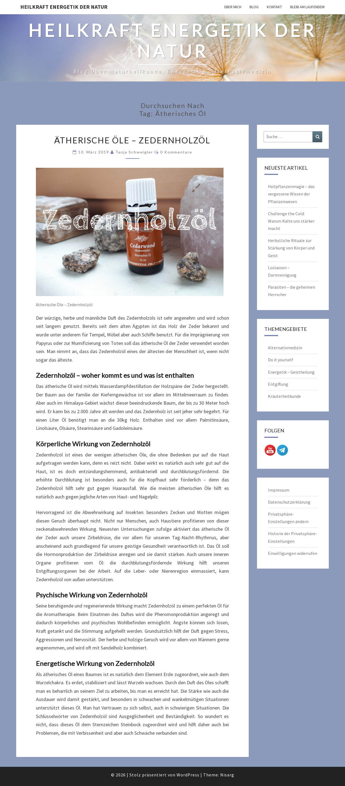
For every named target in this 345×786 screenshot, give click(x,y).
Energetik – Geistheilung (291, 372)
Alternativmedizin (285, 347)
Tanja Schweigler (134, 152)
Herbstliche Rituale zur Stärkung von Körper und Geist (291, 248)
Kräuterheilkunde (284, 396)
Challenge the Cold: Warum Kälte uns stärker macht (291, 221)
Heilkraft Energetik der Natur (64, 6)
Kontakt (274, 6)
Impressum (278, 490)
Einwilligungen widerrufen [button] (292, 553)
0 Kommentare (176, 152)
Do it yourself (280, 359)
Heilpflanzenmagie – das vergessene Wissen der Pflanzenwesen (291, 194)
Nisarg (227, 775)
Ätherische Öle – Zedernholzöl (132, 140)
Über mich (232, 6)
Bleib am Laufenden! (307, 6)
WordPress (188, 775)
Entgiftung (278, 384)
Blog (254, 6)
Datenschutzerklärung (289, 502)
